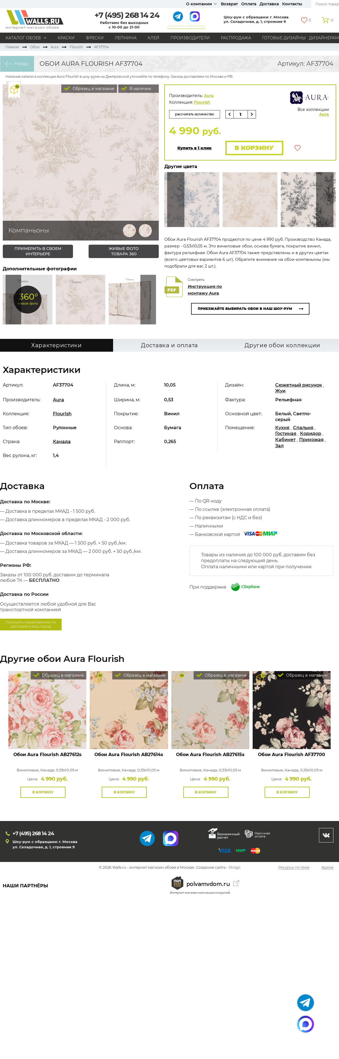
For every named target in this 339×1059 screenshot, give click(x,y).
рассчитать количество (194, 114)
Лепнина (125, 37)
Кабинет (285, 439)
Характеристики (56, 345)
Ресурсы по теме (293, 867)
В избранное (297, 148)
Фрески (95, 37)
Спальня (303, 427)
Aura (54, 47)
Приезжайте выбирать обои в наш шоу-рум (245, 309)
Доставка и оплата (169, 345)
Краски (66, 37)
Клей (153, 37)
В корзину (254, 148)
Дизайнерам (324, 37)
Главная (12, 47)
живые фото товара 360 (124, 251)
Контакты (292, 3)
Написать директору (186, 25)
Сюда (13, 299)
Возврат (229, 3)
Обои (35, 47)
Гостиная (285, 433)
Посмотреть (47, 736)
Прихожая (311, 439)
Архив (327, 867)
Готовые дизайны (284, 37)
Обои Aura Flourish (47, 754)
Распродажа (236, 37)
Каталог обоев (23, 37)
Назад (21, 63)
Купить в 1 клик (194, 148)
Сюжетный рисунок (298, 385)
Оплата (248, 3)
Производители (190, 37)
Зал (279, 445)
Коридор (310, 433)
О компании (199, 3)
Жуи (280, 391)
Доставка (269, 3)
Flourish (76, 47)
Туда (148, 299)
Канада (62, 441)
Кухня (282, 427)
